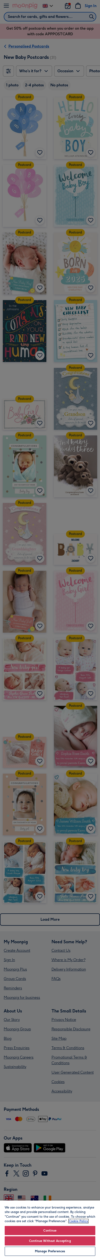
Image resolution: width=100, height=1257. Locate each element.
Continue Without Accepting (50, 1241)
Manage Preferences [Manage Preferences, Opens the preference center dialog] (50, 1251)
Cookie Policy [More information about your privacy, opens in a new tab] (78, 1221)
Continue (49, 1230)
